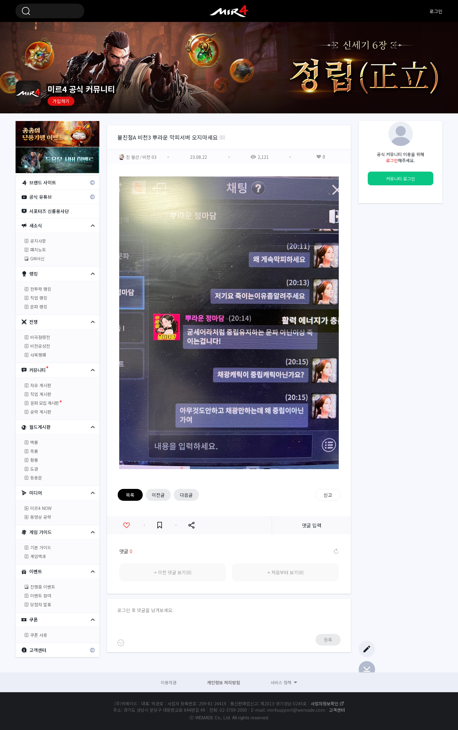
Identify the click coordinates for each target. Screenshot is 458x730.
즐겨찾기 (159, 525)
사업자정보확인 (324, 703)
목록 (130, 495)
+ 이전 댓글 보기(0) (172, 572)
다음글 (186, 495)
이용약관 (169, 682)
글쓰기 (367, 649)
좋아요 (126, 525)
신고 (328, 495)
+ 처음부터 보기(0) (285, 572)
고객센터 (337, 710)
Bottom (367, 669)
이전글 (158, 495)
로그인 (436, 11)
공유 (191, 525)
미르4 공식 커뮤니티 (229, 11)
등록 (328, 639)
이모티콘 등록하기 (120, 642)
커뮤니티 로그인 (400, 179)
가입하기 (61, 101)
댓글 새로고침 (335, 551)
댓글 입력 (311, 525)
